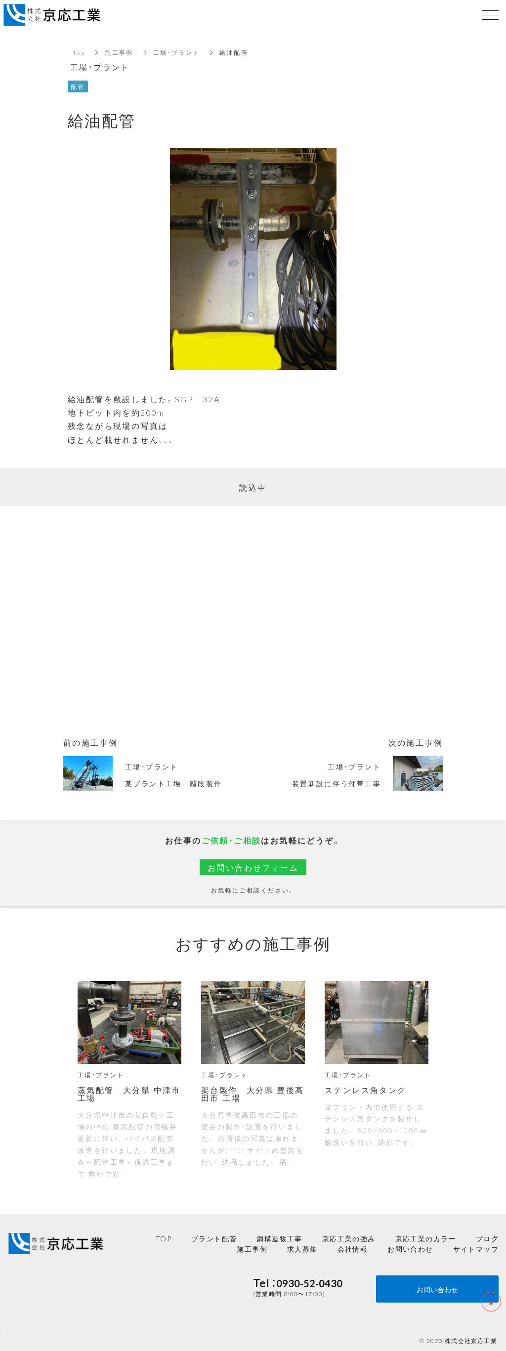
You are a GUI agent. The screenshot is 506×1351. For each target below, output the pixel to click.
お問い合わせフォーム (253, 867)
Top (79, 52)
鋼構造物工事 (279, 1238)
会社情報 (352, 1249)
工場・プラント (176, 52)
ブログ (487, 1238)
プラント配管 (214, 1238)
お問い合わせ (410, 1249)
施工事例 (119, 52)
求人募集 (302, 1249)
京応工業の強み (349, 1238)
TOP (163, 1238)
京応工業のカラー (425, 1238)
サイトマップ (476, 1249)
